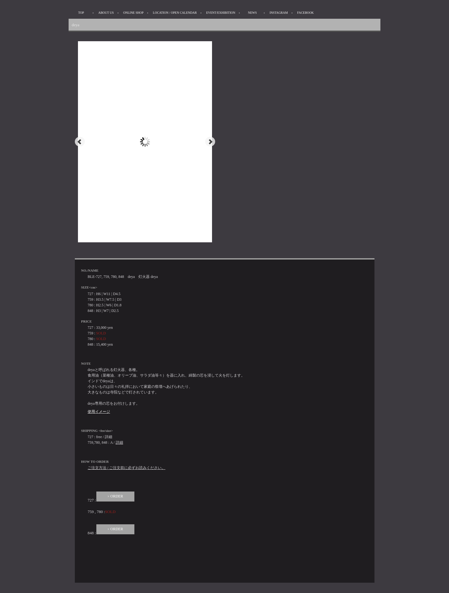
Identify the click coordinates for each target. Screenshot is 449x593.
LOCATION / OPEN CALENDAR (175, 12)
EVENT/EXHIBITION (220, 12)
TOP (81, 12)
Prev (80, 142)
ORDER (116, 496)
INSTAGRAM (278, 12)
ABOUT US (106, 12)
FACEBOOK (305, 12)
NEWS (252, 12)
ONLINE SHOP (133, 12)
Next (210, 142)
